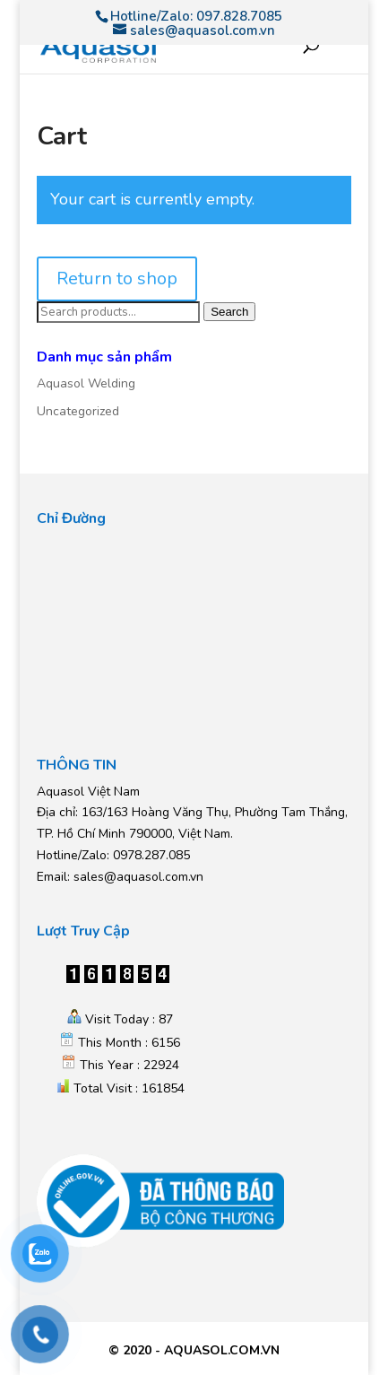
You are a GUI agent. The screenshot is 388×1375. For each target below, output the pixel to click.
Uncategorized (78, 411)
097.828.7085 (239, 16)
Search (229, 311)
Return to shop (116, 278)
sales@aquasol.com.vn (138, 876)
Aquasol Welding (86, 383)
